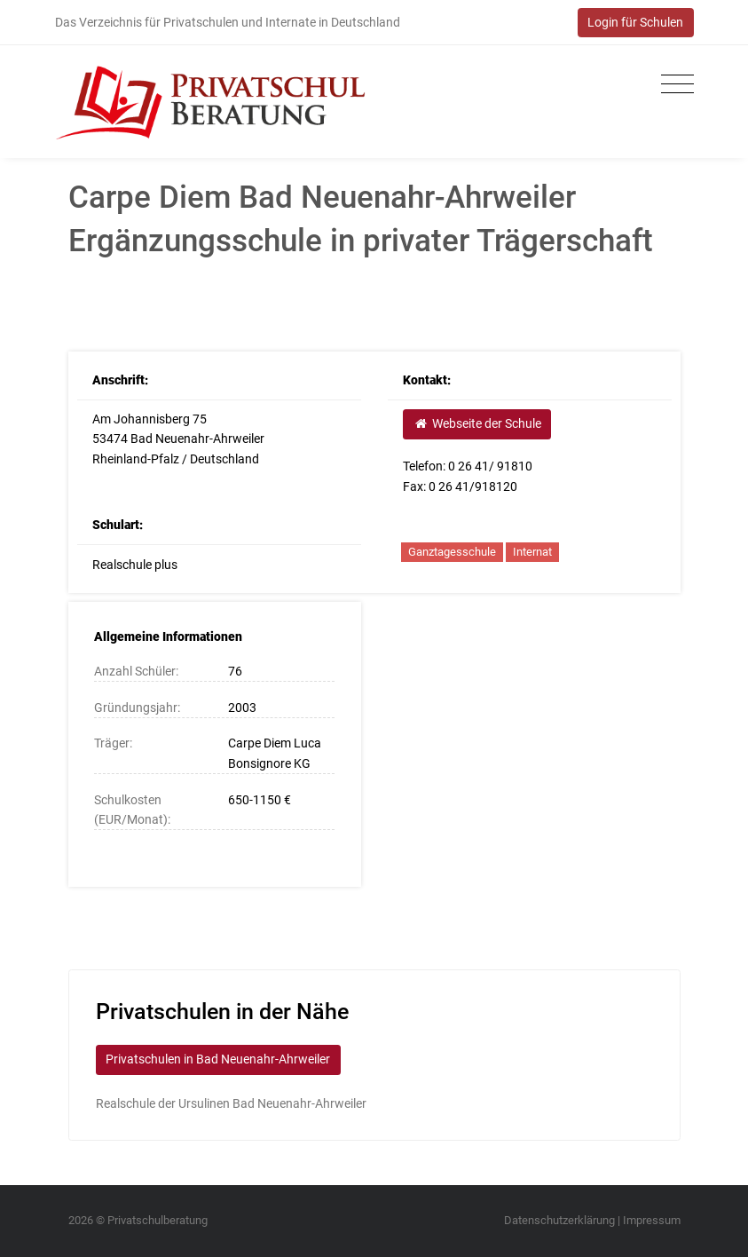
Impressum (652, 1220)
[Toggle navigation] (673, 85)
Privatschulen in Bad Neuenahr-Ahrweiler (218, 1059)
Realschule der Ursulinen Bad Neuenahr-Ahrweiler (231, 1103)
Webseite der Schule (477, 423)
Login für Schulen (635, 22)
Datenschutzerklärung (559, 1220)
